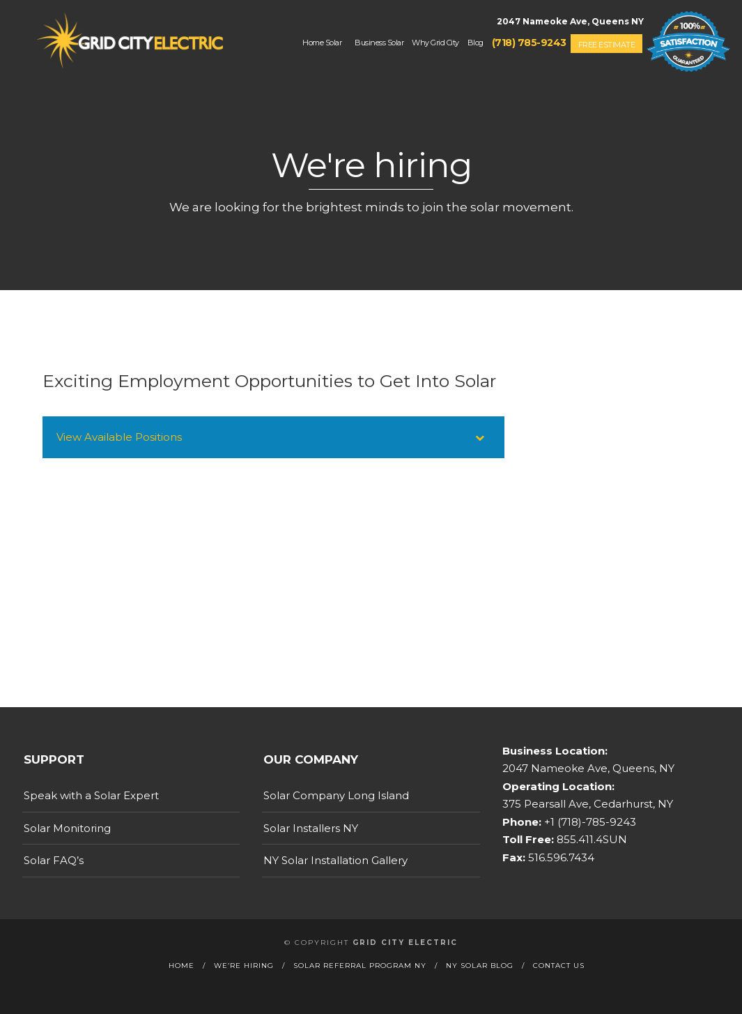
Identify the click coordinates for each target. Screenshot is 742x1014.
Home (181, 965)
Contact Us (559, 965)
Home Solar (321, 42)
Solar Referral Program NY (359, 965)
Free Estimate (606, 45)
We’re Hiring (244, 965)
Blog (475, 42)
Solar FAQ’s (54, 860)
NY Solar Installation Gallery (335, 860)
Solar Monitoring (67, 828)
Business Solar (379, 42)
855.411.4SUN (590, 839)
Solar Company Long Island (336, 795)
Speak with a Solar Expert (91, 795)
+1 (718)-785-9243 (588, 821)
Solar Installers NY (310, 828)
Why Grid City (435, 42)
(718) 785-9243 (529, 42)
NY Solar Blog (479, 965)
